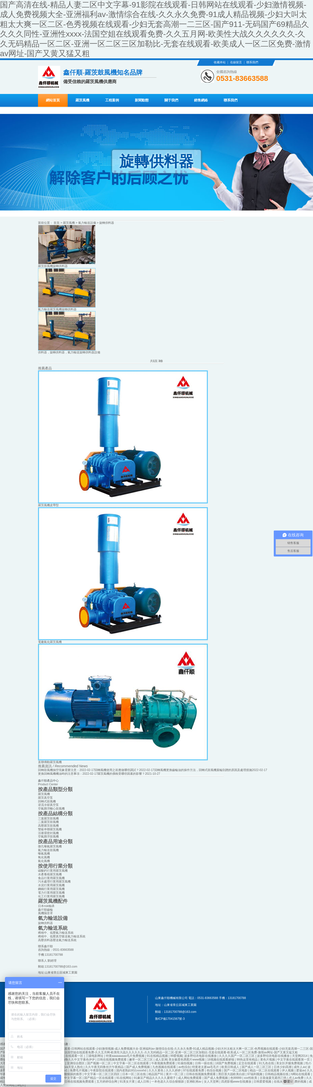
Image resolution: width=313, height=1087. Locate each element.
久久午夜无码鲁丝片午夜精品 (104, 1067)
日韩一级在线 (204, 1063)
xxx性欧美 (251, 1078)
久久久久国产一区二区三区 (237, 1056)
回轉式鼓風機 (47, 801)
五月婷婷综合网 (107, 1081)
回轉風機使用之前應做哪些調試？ (117, 770)
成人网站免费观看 (190, 1078)
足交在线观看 (247, 1063)
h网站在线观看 (301, 1074)
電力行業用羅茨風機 (51, 892)
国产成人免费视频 (138, 1067)
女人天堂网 (211, 1081)
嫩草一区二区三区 (141, 1059)
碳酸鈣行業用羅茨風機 (53, 870)
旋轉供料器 (106, 223)
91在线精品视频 (158, 1056)
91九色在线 (267, 1063)
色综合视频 (214, 1070)
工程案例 (112, 100)
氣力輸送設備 (87, 223)
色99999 (236, 1078)
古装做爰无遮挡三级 (273, 1078)
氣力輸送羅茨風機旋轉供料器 (57, 309)
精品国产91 (156, 1074)
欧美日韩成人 (230, 1067)
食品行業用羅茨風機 (51, 878)
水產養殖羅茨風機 (50, 874)
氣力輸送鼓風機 (48, 850)
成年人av (300, 1067)
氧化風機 (44, 857)
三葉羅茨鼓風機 (48, 818)
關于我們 (171, 100)
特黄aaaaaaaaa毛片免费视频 (125, 1056)
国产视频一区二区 (99, 1063)
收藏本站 (220, 62)
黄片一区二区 (175, 1074)
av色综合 (184, 1067)
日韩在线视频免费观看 (112, 1059)
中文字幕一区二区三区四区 (102, 1074)
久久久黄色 (156, 1070)
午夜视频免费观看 (163, 1063)
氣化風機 (44, 861)
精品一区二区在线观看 (265, 1070)
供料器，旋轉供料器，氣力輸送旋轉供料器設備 (69, 352)
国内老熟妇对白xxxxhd (131, 1070)
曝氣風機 (44, 853)
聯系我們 (252, 62)
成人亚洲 (161, 1059)
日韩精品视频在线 (277, 1074)
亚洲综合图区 (76, 1063)
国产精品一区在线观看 (99, 1078)
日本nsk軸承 (46, 906)
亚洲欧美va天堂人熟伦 (68, 1067)
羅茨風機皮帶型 (48, 505)
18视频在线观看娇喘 (221, 1059)
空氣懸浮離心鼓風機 (51, 808)
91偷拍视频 (185, 1063)
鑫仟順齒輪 (45, 909)
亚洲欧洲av (194, 1081)
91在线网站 (124, 1078)
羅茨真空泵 (45, 797)
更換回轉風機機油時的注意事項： (60, 773)
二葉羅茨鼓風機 (48, 822)
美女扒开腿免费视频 (290, 1063)
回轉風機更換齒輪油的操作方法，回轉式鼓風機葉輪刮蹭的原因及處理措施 (203, 770)
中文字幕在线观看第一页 (294, 1059)
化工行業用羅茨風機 (51, 896)
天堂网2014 (300, 1056)
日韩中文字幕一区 (70, 1078)
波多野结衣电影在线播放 (200, 1056)
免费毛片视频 (79, 1070)
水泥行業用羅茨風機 (51, 885)
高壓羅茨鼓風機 (48, 825)
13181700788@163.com (61, 966)
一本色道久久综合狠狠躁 (168, 1081)
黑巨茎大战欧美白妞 (232, 1074)
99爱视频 (176, 1056)
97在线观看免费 (194, 1070)
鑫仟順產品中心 (48, 780)
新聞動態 (142, 100)
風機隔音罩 (45, 913)
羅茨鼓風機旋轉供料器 (53, 266)
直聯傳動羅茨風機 (50, 762)
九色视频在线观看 (164, 1067)
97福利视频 (255, 1074)
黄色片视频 (268, 1059)
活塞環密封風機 (48, 833)
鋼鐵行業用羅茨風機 (51, 889)
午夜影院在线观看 (102, 1070)
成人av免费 (297, 1078)
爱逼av (300, 1070)
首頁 (56, 223)
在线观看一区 (74, 1056)
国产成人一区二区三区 (257, 1067)
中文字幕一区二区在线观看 (131, 1063)
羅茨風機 (82, 100)
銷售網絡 (201, 100)
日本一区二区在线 (134, 1074)
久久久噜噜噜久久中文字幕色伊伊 (73, 1059)
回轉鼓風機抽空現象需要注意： (58, 770)
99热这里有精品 (247, 1059)
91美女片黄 (128, 1081)
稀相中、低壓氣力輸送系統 (56, 932)
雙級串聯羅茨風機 (50, 829)
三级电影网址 (95, 1056)
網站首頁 (53, 100)
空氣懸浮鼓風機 (48, 836)
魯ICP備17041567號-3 (170, 1018)
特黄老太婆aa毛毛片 (206, 1067)
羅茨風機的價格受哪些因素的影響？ (121, 773)
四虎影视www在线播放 (236, 1081)
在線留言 (236, 62)
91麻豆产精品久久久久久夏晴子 (155, 1078)
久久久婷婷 (173, 1070)
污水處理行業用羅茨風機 (54, 881)
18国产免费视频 (226, 1063)
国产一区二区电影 (236, 1070)
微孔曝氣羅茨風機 (50, 846)
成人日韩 (143, 1081)
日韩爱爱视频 (263, 1081)
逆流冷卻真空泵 (48, 805)
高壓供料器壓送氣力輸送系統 (57, 940)
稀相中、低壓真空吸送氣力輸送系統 (61, 936)
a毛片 (21, 1085)
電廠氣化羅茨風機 (50, 642)
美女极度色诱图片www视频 (187, 1059)
